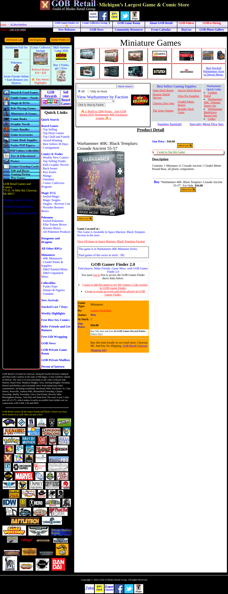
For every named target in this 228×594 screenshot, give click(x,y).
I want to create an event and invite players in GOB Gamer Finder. (115, 293)
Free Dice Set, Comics (55, 320)
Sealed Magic (51, 196)
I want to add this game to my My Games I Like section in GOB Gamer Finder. (114, 286)
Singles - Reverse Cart (56, 203)
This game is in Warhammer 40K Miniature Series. (108, 248)
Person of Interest (52, 366)
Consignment (51, 147)
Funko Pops (50, 286)
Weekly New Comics (56, 157)
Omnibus (48, 179)
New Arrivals (50, 300)
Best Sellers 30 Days (55, 144)
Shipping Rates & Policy (18, 200)
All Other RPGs (51, 248)
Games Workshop (101, 310)
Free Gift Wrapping (54, 336)
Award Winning (52, 140)
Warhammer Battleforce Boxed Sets (213, 112)
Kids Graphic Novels (56, 164)
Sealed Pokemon (53, 221)
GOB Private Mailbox (55, 360)
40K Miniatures (52, 258)
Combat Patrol (210, 94)
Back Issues (50, 168)
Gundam (48, 293)
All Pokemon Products (57, 232)
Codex (211, 118)
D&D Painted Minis (55, 269)
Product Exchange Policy (18, 206)
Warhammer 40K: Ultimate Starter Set (213, 102)
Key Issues (49, 172)
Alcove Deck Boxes (189, 90)
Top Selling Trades (54, 161)
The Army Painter (163, 110)
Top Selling (50, 129)
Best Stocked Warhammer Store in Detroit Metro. (213, 71)
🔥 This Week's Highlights (40, 81)
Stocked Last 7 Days (54, 307)
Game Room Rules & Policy (20, 213)
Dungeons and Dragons (50, 240)
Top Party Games (53, 133)
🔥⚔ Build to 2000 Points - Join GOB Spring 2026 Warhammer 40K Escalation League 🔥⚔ (103, 115)
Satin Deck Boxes (163, 90)
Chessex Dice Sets (163, 103)
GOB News (48, 343)
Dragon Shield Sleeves (161, 96)
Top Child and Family (56, 136)
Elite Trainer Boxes (55, 224)
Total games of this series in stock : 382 (101, 255)
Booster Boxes (52, 228)
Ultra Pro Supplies (188, 96)
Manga (47, 175)
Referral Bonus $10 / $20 (40, 71)
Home (3, 24)
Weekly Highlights (53, 313)
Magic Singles (51, 200)
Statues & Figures (54, 290)
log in (96, 275)
